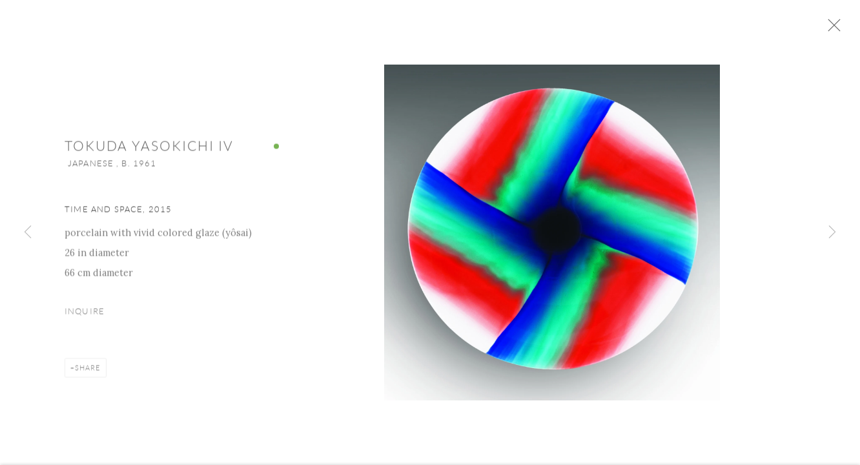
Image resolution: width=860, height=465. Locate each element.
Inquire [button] (85, 315)
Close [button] (836, 29)
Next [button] (832, 232)
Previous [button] (28, 232)
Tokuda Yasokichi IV (149, 150)
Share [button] (88, 371)
